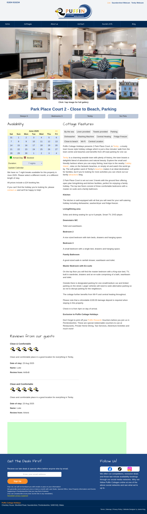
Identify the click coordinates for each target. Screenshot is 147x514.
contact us (12, 190)
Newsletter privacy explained (17, 496)
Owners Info (107, 24)
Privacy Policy (117, 509)
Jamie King (141, 509)
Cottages (28, 24)
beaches (99, 169)
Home (7, 24)
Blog (133, 24)
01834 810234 (13, 2)
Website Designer (129, 509)
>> (56, 131)
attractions (73, 175)
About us (54, 24)
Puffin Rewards (95, 320)
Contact (81, 24)
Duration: (12, 163)
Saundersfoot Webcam (121, 3)
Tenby (116, 146)
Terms (103, 509)
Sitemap (108, 509)
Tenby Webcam (137, 3)
